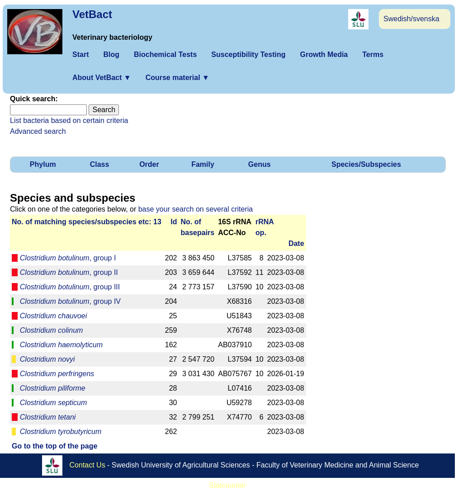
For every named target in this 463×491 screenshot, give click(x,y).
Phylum (43, 164)
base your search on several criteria (195, 209)
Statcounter (227, 485)
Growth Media (324, 54)
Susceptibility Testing (248, 54)
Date (296, 243)
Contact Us (87, 465)
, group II (69, 272)
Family (202, 164)
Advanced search (38, 131)
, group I (68, 258)
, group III (70, 287)
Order (149, 164)
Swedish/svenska (411, 19)
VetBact (92, 14)
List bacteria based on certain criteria (69, 120)
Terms (372, 54)
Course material (177, 77)
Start (80, 54)
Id (173, 222)
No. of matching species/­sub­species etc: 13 (86, 222)
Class (99, 164)
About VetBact (101, 77)
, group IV (70, 301)
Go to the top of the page (54, 446)
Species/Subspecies (366, 164)
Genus (259, 164)
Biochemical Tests (165, 54)
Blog (111, 54)
